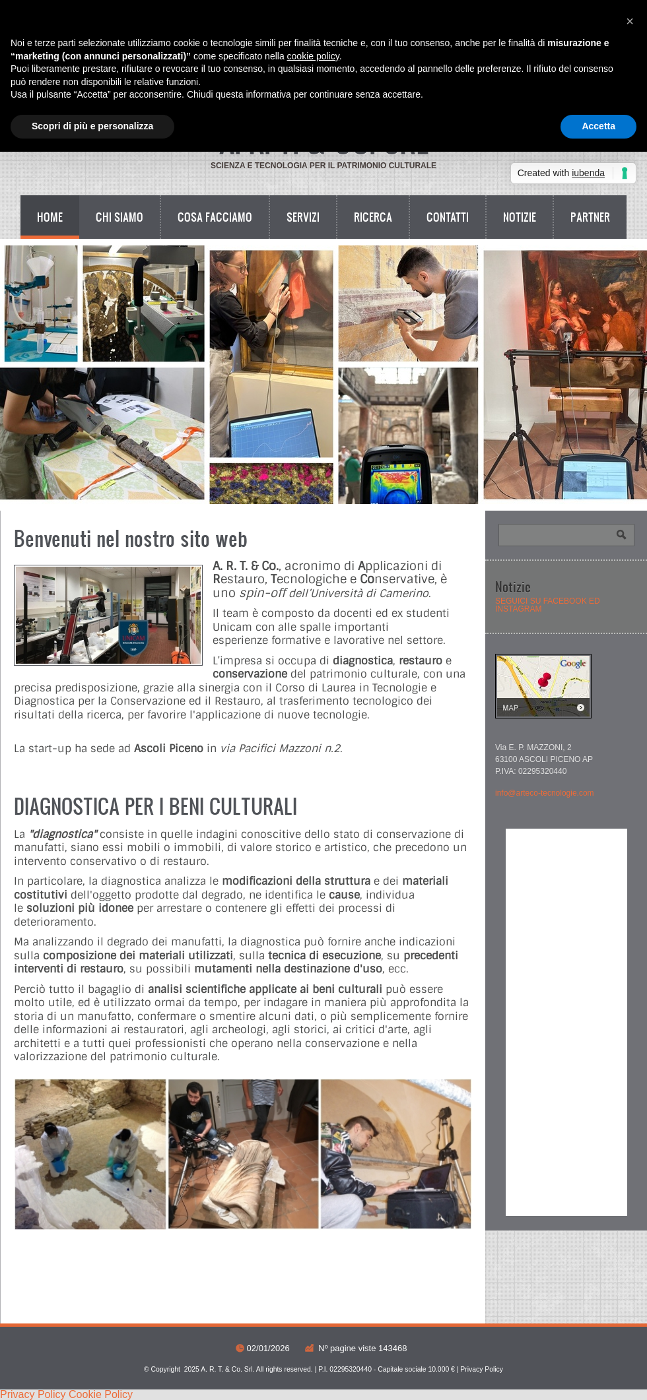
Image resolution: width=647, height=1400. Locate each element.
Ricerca (373, 216)
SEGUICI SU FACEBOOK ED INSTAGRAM (547, 605)
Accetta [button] (598, 126)
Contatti (447, 216)
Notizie (519, 216)
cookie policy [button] (313, 56)
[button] (629, 21)
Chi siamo (119, 216)
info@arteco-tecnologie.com (544, 793)
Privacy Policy (481, 1369)
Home (50, 216)
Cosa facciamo (215, 216)
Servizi (303, 216)
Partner (590, 216)
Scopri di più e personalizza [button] (92, 126)
